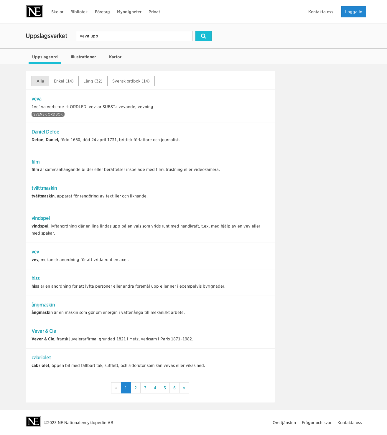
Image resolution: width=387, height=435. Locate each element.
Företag (102, 11)
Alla (40, 81)
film (36, 162)
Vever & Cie (44, 331)
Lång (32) (93, 81)
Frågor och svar (317, 422)
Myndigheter (129, 11)
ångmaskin (43, 305)
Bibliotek (79, 11)
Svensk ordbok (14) (131, 81)
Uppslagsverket (46, 35)
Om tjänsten (284, 422)
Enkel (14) (64, 81)
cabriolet (41, 357)
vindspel (41, 218)
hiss (36, 278)
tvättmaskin (44, 188)
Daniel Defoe (45, 132)
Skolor (57, 11)
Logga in (353, 11)
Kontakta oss (320, 11)
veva (37, 99)
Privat (154, 11)
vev (35, 252)
